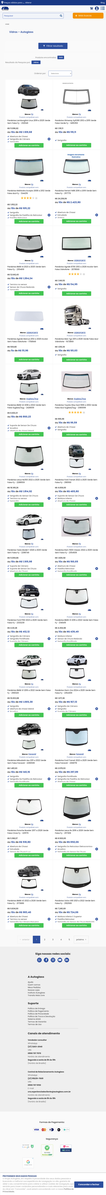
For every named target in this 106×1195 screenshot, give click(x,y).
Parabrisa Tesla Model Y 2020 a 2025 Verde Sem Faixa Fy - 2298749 (27, 551)
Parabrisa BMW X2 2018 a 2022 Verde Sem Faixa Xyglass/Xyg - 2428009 (26, 406)
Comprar (29, 145)
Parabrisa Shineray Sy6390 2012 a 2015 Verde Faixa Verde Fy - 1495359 (75, 121)
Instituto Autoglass (36, 992)
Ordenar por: (40, 73)
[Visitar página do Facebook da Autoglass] (46, 960)
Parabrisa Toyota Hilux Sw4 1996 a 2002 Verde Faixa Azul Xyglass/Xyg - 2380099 (76, 406)
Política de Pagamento (38, 1011)
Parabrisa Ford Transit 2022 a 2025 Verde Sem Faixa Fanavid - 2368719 (76, 761)
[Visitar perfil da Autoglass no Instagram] (53, 960)
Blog (103, 2)
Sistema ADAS (34, 1019)
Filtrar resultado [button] (54, 45)
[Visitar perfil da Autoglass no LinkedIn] (66, 960)
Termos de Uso (35, 1024)
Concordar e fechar (88, 1184)
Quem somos (34, 984)
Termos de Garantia (37, 1021)
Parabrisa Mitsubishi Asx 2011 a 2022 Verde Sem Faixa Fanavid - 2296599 (26, 761)
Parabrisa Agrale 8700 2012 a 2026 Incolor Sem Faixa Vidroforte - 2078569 (76, 268)
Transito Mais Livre (36, 995)
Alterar (28, 2)
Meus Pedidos (34, 987)
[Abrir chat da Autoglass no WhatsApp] (39, 960)
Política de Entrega (36, 1008)
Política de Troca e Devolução (41, 1016)
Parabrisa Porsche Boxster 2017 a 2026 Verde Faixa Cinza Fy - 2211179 (27, 831)
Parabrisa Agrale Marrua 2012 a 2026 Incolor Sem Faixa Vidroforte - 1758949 (27, 340)
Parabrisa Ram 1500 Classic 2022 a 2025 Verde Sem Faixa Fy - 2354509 (76, 551)
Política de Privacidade (38, 1013)
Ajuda (30, 982)
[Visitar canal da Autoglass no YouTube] (60, 960)
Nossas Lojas (34, 990)
